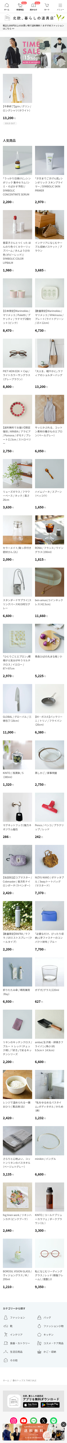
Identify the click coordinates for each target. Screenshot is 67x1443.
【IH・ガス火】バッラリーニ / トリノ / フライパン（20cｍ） (49, 720)
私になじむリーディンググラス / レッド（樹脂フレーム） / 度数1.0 (49, 1275)
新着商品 (20, 10)
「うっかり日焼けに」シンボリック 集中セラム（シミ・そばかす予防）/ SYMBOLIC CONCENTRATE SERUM (17, 186)
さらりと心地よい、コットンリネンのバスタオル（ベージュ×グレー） (16, 1163)
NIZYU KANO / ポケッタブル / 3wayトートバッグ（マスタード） (49, 881)
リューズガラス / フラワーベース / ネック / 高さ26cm (16, 495)
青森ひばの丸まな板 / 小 (48, 656)
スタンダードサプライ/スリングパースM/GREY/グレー (17, 604)
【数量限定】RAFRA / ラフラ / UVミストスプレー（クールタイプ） (17, 938)
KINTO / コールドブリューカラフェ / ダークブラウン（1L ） (48, 1219)
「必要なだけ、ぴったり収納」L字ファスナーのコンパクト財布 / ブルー (49, 938)
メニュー (60, 10)
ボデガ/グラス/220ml (47, 990)
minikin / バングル (45, 1159)
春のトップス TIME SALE (24, 1380)
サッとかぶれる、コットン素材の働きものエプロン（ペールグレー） (49, 431)
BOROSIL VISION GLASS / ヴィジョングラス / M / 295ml (17, 1275)
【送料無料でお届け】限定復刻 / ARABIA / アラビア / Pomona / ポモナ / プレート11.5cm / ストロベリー (17, 435)
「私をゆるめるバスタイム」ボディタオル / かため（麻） (49, 1106)
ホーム (6, 10)
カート (47, 10)
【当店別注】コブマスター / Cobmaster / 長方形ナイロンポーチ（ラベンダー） (17, 881)
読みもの (33, 10)
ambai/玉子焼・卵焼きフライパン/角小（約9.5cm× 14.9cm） (49, 1046)
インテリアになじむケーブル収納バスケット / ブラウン (49, 247)
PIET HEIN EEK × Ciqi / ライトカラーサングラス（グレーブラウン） (16, 375)
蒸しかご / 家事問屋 (46, 773)
